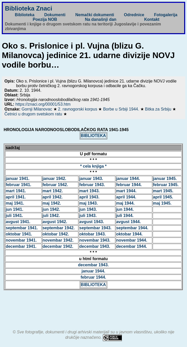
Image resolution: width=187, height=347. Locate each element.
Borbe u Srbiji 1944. (121, 109)
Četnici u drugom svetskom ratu (33, 114)
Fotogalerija (166, 15)
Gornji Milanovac (37, 109)
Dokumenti (55, 15)
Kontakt (152, 19)
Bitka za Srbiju (158, 109)
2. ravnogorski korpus (78, 109)
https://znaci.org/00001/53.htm (43, 104)
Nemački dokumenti (94, 15)
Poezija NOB (45, 19)
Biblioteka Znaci (28, 8)
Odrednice (134, 15)
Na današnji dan (100, 19)
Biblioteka (24, 15)
